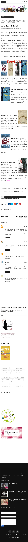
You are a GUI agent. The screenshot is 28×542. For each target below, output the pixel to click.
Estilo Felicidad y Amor (6, 375)
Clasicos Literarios (20, 368)
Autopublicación (5, 368)
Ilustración (16, 377)
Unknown (7, 226)
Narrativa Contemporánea (14, 20)
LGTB (12, 379)
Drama (23, 372)
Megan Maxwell (23, 473)
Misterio (3, 381)
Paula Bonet (4, 477)
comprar (7, 104)
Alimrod (7, 262)
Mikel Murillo (4, 475)
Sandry (6, 241)
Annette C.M (9, 468)
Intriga (3, 379)
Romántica (17, 386)
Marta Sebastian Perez (6, 473)
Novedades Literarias (11, 21)
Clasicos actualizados (6, 370)
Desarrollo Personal (16, 372)
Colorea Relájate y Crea (17, 370)
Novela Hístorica (5, 384)
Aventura (12, 368)
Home (2, 20)
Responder (7, 237)
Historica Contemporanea (7, 377)
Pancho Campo (20, 475)
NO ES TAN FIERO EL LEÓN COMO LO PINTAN (18, 500)
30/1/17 (25, 226)
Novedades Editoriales (21, 196)
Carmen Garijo (5, 471)
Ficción (5, 20)
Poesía (12, 384)
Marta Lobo (22, 471)
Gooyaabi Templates (14, 537)
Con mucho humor (5, 372)
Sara (6, 254)
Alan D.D (3, 468)
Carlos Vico (23, 468)
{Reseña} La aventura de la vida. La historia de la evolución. (17, 492)
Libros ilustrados (19, 379)
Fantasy (14, 375)
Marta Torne (15, 473)
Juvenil (7, 379)
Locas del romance (9, 276)
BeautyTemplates (14, 534)
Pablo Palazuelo (12, 475)
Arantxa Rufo (16, 468)
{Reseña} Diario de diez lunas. (17, 483)
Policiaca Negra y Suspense (13, 198)
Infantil (22, 377)
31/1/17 (25, 262)
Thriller (22, 386)
